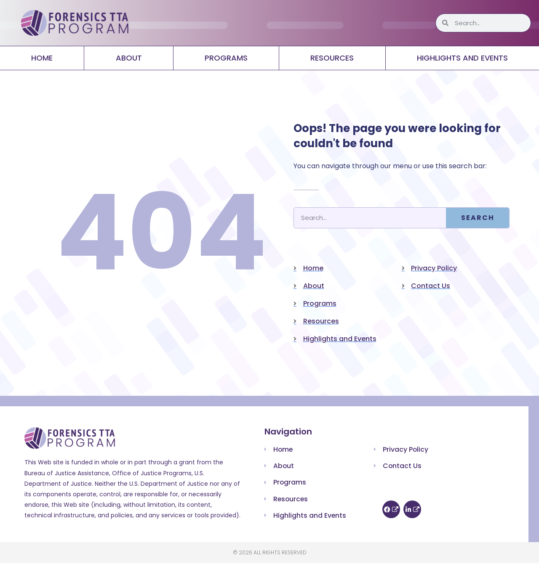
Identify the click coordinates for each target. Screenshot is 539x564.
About (129, 58)
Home (42, 58)
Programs (226, 58)
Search (477, 217)
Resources (332, 58)
